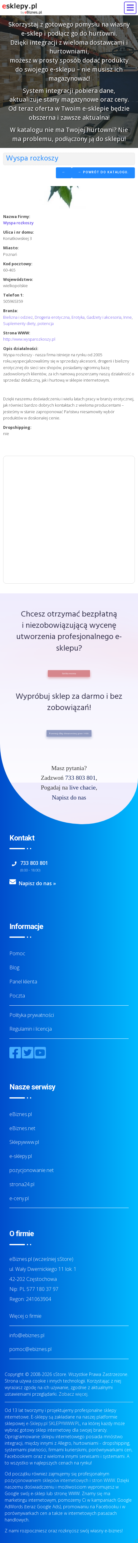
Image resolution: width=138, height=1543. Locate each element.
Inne (127, 317)
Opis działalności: (20, 348)
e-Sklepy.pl (36, 1423)
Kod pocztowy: (17, 263)
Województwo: (18, 279)
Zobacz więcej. (73, 1394)
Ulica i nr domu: (18, 232)
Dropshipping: (17, 427)
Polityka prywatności (31, 1015)
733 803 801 (80, 777)
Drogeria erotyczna (52, 317)
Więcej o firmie (25, 1315)
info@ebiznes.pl (26, 1335)
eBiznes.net (22, 1128)
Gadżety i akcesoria (103, 317)
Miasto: (11, 248)
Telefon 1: (13, 295)
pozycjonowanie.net (31, 1170)
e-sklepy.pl (20, 1156)
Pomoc (17, 953)
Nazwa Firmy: (16, 216)
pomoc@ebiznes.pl (30, 1349)
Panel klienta (23, 981)
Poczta (17, 995)
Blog (14, 967)
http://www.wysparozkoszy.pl (29, 339)
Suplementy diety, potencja (28, 323)
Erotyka (78, 317)
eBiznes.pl (20, 1114)
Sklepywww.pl (24, 1142)
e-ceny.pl (19, 1198)
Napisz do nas (69, 797)
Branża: (10, 310)
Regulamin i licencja (30, 1028)
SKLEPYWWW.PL (64, 1423)
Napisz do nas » (37, 883)
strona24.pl (21, 1184)
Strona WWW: (16, 333)
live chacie (82, 787)
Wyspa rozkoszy (18, 223)
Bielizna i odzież (18, 317)
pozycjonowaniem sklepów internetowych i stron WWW (60, 1480)
